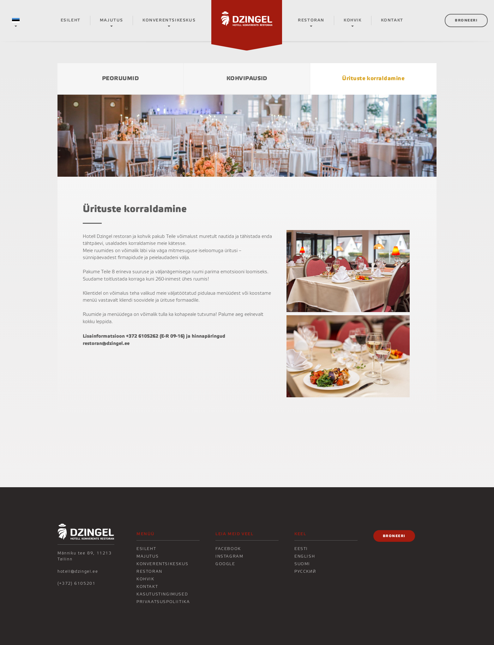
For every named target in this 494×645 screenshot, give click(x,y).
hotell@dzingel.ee (77, 571)
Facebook (228, 549)
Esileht (71, 20)
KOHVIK (353, 20)
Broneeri (466, 20)
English (304, 556)
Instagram (229, 556)
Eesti (301, 549)
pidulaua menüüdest (219, 293)
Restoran (311, 20)
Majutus (111, 20)
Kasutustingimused (162, 594)
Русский (305, 571)
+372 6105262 (142, 336)
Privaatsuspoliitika (163, 602)
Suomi (302, 564)
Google (225, 564)
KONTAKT (392, 20)
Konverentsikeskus (169, 20)
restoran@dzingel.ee (106, 343)
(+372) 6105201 (76, 583)
